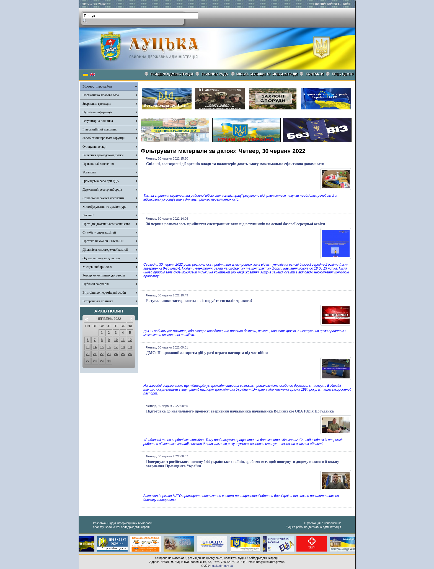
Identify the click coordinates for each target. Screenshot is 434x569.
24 (116, 354)
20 (87, 354)
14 (94, 347)
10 (116, 340)
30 (108, 361)
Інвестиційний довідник (99, 129)
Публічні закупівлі (95, 284)
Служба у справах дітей (99, 232)
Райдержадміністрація (171, 74)
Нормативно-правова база (100, 95)
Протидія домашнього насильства (106, 224)
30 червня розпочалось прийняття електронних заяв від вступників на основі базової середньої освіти (235, 224)
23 (108, 354)
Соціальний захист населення (103, 198)
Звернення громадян (96, 104)
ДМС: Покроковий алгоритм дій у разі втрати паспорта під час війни (207, 353)
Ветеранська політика (97, 301)
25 (123, 354)
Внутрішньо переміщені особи (104, 292)
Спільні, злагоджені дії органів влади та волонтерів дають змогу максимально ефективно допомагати (235, 164)
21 (94, 354)
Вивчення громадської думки (102, 155)
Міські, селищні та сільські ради (267, 74)
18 (123, 347)
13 (87, 347)
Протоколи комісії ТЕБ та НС (103, 241)
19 (130, 347)
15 (102, 347)
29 (102, 361)
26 (130, 354)
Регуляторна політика (97, 121)
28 (94, 361)
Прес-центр (342, 74)
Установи (89, 172)
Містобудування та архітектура (104, 207)
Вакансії (88, 215)
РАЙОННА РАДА (215, 74)
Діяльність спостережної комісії (105, 250)
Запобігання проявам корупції (103, 138)
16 (108, 347)
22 (102, 354)
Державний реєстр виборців (102, 189)
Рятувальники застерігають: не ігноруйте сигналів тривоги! (199, 301)
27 (87, 361)
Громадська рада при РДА (100, 181)
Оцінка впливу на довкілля (101, 258)
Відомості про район (97, 86)
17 (116, 347)
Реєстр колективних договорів (103, 275)
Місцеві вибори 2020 (97, 267)
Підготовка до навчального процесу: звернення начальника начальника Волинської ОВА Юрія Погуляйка (240, 411)
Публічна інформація (97, 112)
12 (130, 340)
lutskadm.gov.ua (222, 565)
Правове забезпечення (98, 164)
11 (123, 340)
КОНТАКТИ (315, 74)
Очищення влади (94, 146)
